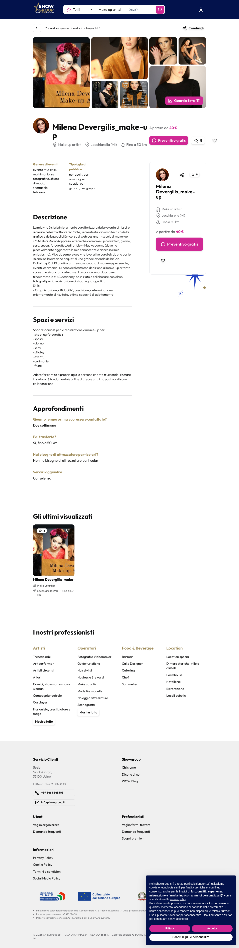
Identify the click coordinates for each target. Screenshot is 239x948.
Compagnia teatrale (47, 695)
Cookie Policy (42, 864)
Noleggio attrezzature (92, 698)
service (76, 28)
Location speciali (178, 657)
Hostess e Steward (90, 677)
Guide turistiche (88, 663)
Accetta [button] (212, 928)
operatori (65, 28)
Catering (128, 670)
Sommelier (130, 684)
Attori (37, 677)
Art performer (43, 663)
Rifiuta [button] (169, 928)
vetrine (53, 28)
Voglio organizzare (46, 825)
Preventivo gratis (169, 140)
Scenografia (86, 705)
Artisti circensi (43, 670)
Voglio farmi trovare (136, 825)
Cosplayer (40, 702)
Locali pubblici (176, 695)
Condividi (193, 28)
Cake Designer (132, 663)
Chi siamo (129, 767)
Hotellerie (173, 682)
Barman (128, 657)
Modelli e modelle (89, 691)
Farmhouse (174, 675)
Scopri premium (133, 838)
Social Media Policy (46, 878)
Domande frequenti (47, 832)
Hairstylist (84, 670)
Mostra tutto (44, 721)
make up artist (90, 28)
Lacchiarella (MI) (101, 144)
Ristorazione (175, 689)
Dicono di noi (131, 774)
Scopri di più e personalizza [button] (191, 937)
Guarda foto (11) (184, 100)
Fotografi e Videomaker (94, 657)
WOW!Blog (130, 781)
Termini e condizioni (47, 871)
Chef (125, 677)
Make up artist (169, 209)
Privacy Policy (43, 858)
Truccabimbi (42, 657)
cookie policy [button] (178, 899)
